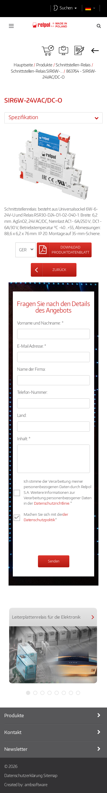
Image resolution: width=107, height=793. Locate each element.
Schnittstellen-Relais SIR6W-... (37, 71)
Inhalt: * (24, 438)
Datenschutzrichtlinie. (52, 503)
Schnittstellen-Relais (73, 64)
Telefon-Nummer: (32, 392)
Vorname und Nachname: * (40, 322)
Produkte (44, 64)
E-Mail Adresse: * (31, 345)
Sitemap (50, 775)
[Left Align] (64, 249)
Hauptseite (23, 64)
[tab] (53, 117)
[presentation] (60, 540)
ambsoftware (36, 784)
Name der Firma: (31, 369)
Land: (22, 415)
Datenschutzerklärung (23, 775)
